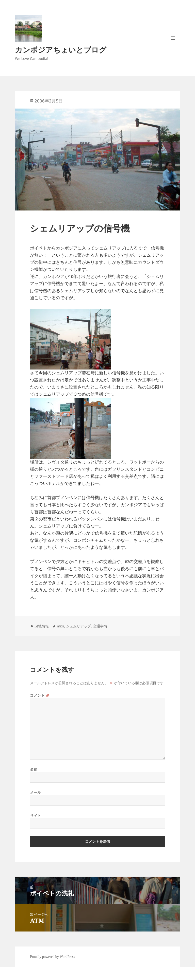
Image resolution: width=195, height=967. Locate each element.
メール (35, 792)
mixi (60, 626)
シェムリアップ (78, 626)
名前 (33, 769)
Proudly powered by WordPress (52, 957)
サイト (35, 815)
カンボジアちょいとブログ (60, 50)
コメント (40, 695)
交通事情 (100, 626)
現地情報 (42, 626)
